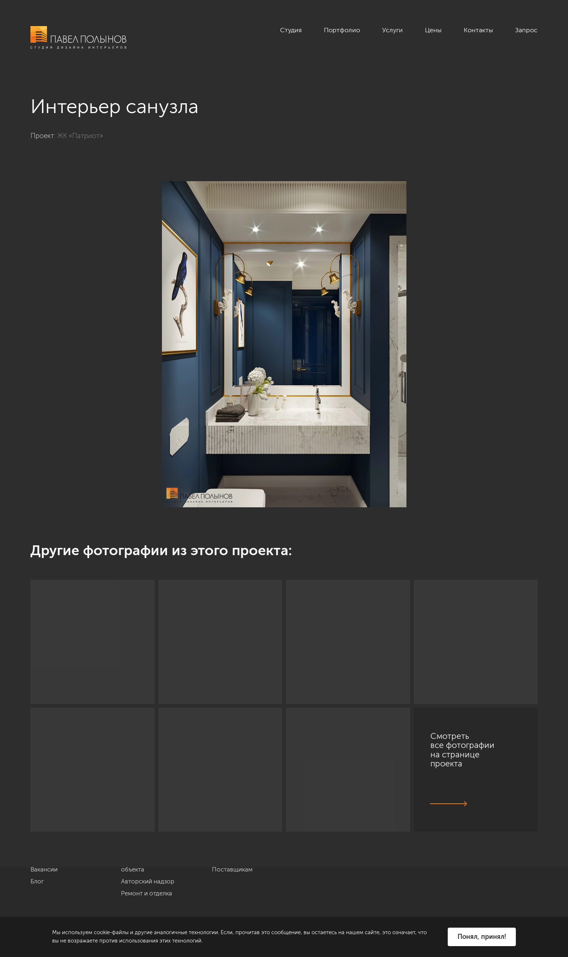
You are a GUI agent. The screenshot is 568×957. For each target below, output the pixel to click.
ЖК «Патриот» (80, 136)
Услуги (392, 30)
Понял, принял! (482, 937)
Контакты (478, 30)
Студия (291, 30)
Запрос (526, 30)
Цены (433, 30)
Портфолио (342, 30)
